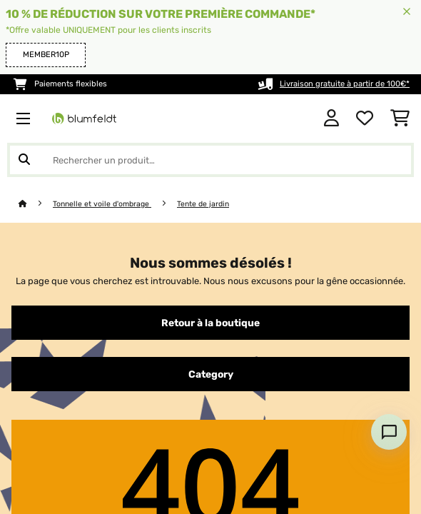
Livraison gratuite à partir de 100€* (345, 84)
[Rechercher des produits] (210, 160)
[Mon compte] (331, 118)
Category (210, 374)
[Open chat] (389, 432)
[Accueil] (36, 203)
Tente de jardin (203, 203)
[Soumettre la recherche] (24, 159)
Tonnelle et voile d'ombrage (102, 203)
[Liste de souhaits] (364, 118)
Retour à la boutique (210, 322)
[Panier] (400, 118)
